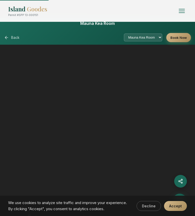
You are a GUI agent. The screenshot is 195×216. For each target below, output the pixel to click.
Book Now (178, 38)
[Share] (180, 181)
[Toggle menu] (182, 11)
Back (12, 37)
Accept (175, 206)
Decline (149, 206)
